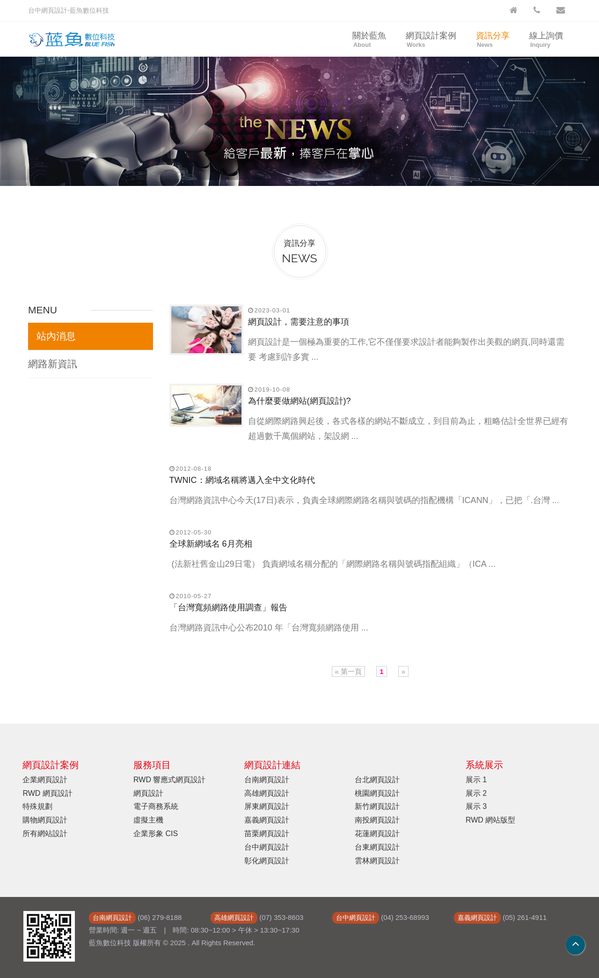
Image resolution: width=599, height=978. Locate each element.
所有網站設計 (44, 833)
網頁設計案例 (431, 39)
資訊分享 (493, 39)
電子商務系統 (155, 806)
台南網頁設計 (266, 780)
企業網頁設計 (44, 780)
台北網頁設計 (377, 780)
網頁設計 (148, 793)
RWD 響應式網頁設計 (169, 780)
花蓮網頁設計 (377, 833)
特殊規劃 (37, 806)
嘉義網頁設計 (266, 820)
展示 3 (476, 806)
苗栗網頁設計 (266, 833)
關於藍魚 (369, 39)
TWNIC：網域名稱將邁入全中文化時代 (242, 480)
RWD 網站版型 (490, 820)
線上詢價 (546, 39)
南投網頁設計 (377, 820)
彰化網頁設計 (266, 861)
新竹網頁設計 (377, 806)
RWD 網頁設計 (47, 793)
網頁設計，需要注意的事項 (298, 321)
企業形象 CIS (155, 833)
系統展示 (484, 765)
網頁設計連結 (272, 765)
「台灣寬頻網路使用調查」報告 (228, 607)
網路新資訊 (52, 363)
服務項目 (152, 765)
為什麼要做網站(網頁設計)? (299, 401)
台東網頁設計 (377, 847)
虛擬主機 (148, 820)
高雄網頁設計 (266, 793)
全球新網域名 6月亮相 (210, 543)
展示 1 (476, 780)
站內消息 (56, 336)
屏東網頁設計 (266, 806)
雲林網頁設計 (377, 861)
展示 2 (476, 793)
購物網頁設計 (44, 820)
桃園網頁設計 (377, 793)
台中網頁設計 (266, 847)
